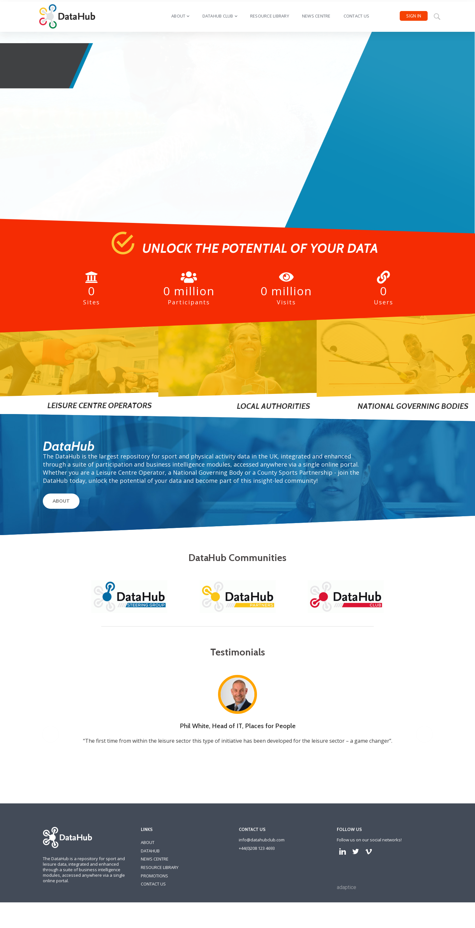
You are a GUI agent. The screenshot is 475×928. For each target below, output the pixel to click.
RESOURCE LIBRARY (159, 911)
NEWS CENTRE (154, 903)
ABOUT (61, 501)
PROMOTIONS (154, 919)
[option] (241, 757)
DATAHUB (150, 894)
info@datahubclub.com (262, 883)
